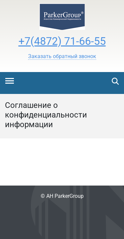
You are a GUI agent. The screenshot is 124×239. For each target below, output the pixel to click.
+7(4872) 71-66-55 (62, 41)
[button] (62, 56)
